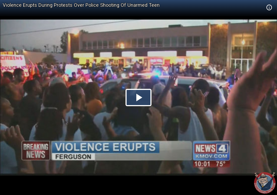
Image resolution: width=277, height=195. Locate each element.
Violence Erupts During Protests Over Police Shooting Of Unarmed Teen (81, 5)
